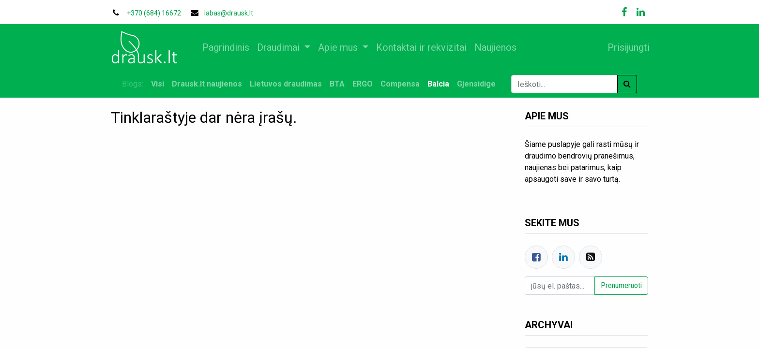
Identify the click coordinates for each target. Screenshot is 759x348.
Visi (157, 83)
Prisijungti (623, 47)
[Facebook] (536, 257)
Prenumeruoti (621, 285)
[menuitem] (231, 47)
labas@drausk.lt (228, 13)
